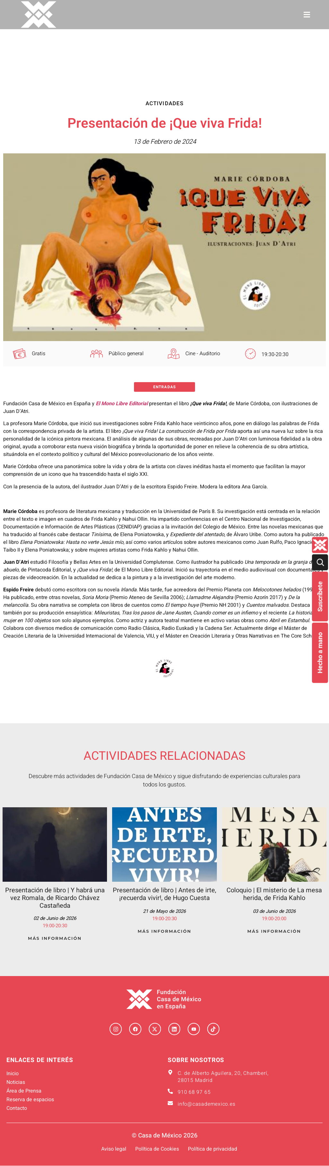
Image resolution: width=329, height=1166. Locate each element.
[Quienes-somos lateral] (320, 545)
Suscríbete (320, 596)
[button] (307, 14)
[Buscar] (320, 562)
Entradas (164, 387)
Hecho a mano (320, 652)
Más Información (55, 938)
